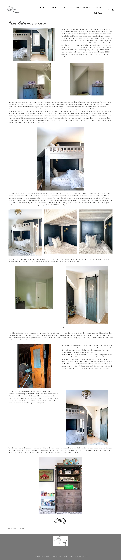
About (55, 7)
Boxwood (78, 355)
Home (42, 7)
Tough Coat (69, 364)
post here (78, 104)
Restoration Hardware (27, 120)
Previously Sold (82, 7)
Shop (66, 7)
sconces (56, 205)
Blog (98, 7)
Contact (97, 13)
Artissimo (69, 355)
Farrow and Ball (72, 198)
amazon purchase (44, 398)
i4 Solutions (82, 556)
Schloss (88, 355)
